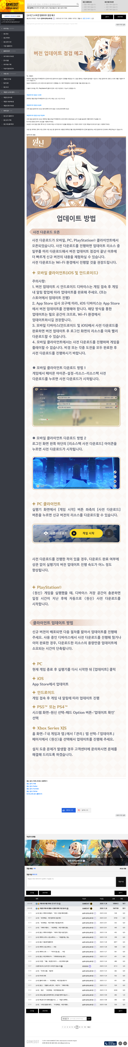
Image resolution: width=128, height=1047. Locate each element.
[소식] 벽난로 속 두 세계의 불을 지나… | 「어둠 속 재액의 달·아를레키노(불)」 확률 (53, 1000)
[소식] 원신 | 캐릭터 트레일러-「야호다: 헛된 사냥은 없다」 (52, 932)
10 (85, 1027)
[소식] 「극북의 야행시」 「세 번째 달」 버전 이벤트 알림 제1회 (53, 927)
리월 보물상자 (53, 8)
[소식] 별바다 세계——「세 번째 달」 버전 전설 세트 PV (51, 980)
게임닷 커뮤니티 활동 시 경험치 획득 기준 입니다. (53, 908)
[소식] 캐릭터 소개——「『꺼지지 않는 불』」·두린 (50, 952)
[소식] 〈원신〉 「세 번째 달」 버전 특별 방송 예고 (50, 990)
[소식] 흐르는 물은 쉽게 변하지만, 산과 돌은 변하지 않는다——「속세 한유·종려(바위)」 (53, 995)
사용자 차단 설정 (120, 24)
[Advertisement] (76, 31)
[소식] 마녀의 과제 (41, 976)
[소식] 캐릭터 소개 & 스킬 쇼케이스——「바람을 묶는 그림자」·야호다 (53, 937)
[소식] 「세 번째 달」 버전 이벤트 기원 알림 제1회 (49, 923)
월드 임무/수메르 (62, 8)
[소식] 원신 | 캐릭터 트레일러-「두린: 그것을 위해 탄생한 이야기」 (53, 913)
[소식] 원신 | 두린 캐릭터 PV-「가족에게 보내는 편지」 (51, 956)
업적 (47, 8)
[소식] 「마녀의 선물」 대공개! (44, 971)
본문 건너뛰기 (86, 18)
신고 (93, 18)
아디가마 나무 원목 (39, 8)
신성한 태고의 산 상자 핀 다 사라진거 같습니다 (48, 966)
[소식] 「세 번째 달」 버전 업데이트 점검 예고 (48, 918)
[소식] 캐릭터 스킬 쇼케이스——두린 (46, 947)
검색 (89, 1018)
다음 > (88, 1027)
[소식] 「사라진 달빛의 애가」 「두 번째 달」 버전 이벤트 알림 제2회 (53, 1004)
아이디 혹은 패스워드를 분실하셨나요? (11, 22)
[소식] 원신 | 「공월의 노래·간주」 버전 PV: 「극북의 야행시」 (53, 985)
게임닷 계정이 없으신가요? (9, 19)
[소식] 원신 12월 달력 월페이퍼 (44, 942)
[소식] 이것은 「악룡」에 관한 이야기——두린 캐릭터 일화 (52, 961)
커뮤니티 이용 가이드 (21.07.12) (49, 903)
